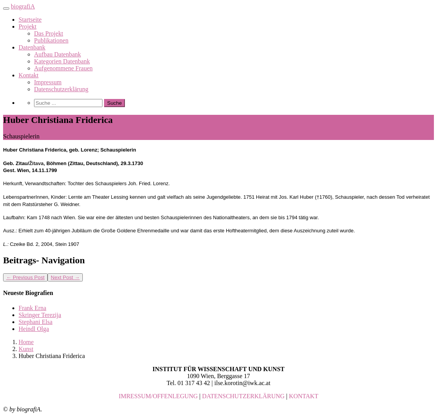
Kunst (26, 349)
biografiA (23, 6)
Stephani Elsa (36, 322)
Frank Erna (32, 308)
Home (26, 342)
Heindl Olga (34, 329)
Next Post (65, 277)
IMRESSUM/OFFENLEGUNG (158, 396)
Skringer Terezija (40, 315)
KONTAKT (303, 396)
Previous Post (25, 277)
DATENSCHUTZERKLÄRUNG (243, 396)
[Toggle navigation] (6, 8)
